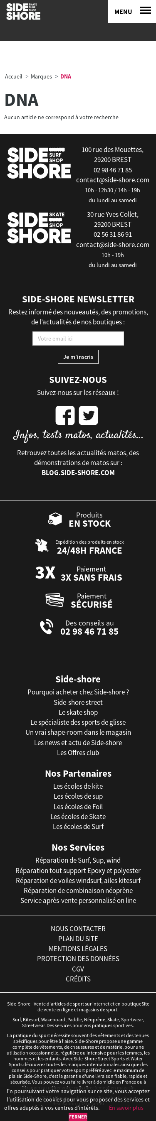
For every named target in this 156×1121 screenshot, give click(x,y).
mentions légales (78, 948)
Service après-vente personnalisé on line (78, 900)
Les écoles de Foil (78, 806)
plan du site (78, 938)
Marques (41, 76)
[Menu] (132, 11)
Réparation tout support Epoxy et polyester (78, 870)
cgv (78, 969)
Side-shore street (78, 702)
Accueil (13, 76)
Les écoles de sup (78, 796)
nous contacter (78, 928)
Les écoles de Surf (78, 826)
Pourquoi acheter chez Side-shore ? (78, 692)
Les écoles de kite (78, 786)
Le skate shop (78, 712)
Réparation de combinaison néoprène (78, 890)
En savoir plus (126, 1107)
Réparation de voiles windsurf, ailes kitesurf (78, 880)
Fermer (78, 1117)
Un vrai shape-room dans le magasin (78, 732)
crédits (78, 979)
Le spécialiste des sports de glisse (78, 722)
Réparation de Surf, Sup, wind (78, 860)
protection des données (78, 958)
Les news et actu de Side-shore (78, 742)
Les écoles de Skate (78, 816)
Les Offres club (78, 752)
